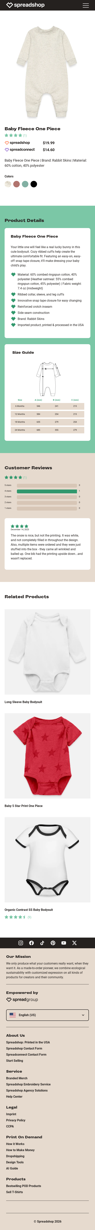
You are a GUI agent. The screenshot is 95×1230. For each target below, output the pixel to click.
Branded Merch (16, 1078)
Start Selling (14, 1060)
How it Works (15, 1144)
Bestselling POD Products (23, 1186)
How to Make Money (20, 1150)
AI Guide (12, 1168)
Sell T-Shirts (14, 1192)
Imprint (11, 1114)
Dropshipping (15, 1156)
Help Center (14, 1096)
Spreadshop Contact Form (24, 1048)
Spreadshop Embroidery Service (28, 1084)
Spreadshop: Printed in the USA (28, 1042)
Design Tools (15, 1162)
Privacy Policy (15, 1120)
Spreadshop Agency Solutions (27, 1090)
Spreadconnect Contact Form (26, 1054)
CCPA (10, 1126)
